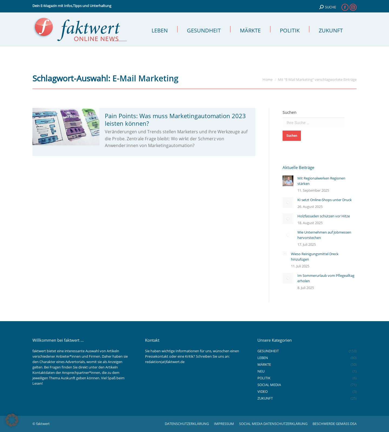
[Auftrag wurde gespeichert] (288, 180)
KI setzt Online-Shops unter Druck (324, 199)
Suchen (289, 112)
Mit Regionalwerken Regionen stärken (321, 181)
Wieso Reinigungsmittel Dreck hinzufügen (314, 256)
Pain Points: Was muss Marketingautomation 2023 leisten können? (175, 119)
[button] (12, 420)
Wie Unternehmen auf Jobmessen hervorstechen (324, 235)
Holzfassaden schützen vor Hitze (323, 216)
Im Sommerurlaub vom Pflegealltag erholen (325, 278)
